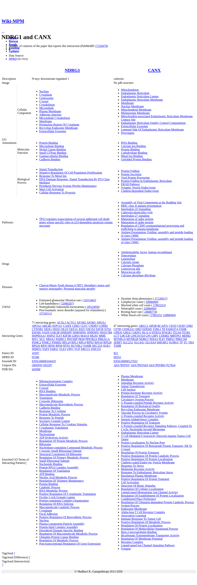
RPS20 (107, 342)
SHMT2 (36, 349)
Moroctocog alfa (130, 272)
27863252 (159, 305)
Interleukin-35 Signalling (136, 209)
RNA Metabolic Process (53, 490)
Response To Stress (132, 465)
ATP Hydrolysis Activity (53, 437)
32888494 (151, 301)
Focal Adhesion (48, 513)
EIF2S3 (90, 329)
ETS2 (107, 329)
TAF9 (45, 349)
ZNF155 (96, 349)
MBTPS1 (175, 335)
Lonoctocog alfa (130, 268)
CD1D (173, 325)
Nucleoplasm (47, 434)
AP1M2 (81, 322)
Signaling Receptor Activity (137, 382)
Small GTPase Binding (52, 152)
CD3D (181, 325)
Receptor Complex (132, 542)
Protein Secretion (131, 174)
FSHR (183, 329)
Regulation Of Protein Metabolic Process (63, 440)
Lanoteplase (128, 258)
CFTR (117, 329)
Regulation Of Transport (135, 396)
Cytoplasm (45, 94)
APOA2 (36, 325)
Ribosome (45, 444)
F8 (163, 329)
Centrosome (46, 98)
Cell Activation (130, 482)
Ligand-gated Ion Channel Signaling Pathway (148, 545)
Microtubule (46, 108)
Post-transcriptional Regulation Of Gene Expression (70, 543)
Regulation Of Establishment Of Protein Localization (152, 495)
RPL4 (82, 342)
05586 (35, 357)
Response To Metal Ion (52, 176)
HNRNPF (66, 332)
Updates (14, 51)
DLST (64, 329)
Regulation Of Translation (54, 470)
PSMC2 (36, 342)
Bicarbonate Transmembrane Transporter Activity (150, 535)
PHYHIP (72, 339)
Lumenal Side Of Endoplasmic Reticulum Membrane (152, 129)
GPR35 (118, 332)
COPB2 (103, 325)
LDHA (76, 335)
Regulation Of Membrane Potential (141, 538)
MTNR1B (132, 339)
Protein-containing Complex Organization (64, 500)
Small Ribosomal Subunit (54, 460)
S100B (87, 345)
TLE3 (62, 349)
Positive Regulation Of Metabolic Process (145, 522)
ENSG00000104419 (44, 361)
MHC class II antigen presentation (141, 205)
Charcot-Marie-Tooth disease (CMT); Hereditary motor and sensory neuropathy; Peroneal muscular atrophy (74, 287)
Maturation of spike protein (137, 219)
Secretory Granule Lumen (54, 421)
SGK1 (106, 345)
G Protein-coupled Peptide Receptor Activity (147, 402)
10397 (35, 353)
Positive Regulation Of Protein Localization (147, 459)
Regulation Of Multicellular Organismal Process (149, 528)
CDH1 (76, 325)
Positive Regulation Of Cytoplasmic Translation (67, 494)
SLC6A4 (150, 342)
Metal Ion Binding (132, 156)
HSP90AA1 (39, 335)
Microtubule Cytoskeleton (54, 118)
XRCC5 (85, 349)
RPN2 (90, 342)
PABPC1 (61, 339)
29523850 (92, 306)
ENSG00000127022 (126, 361)
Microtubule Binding (51, 146)
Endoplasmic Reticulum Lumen (140, 96)
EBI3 (139, 329)
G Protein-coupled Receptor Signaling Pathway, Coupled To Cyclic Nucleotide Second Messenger (156, 427)
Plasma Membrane (50, 111)
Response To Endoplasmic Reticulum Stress (147, 472)
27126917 (160, 298)
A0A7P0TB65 (157, 365)
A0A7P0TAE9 (139, 365)
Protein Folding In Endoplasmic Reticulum (146, 180)
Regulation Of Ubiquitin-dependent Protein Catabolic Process (157, 502)
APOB (153, 325)
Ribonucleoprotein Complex (56, 381)
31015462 (89, 300)
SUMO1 (174, 342)
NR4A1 (50, 339)
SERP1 (118, 342)
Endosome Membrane (134, 508)
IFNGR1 (167, 332)
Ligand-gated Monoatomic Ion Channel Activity (149, 492)
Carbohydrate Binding (134, 152)
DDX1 (48, 329)
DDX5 (57, 329)
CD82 (189, 325)
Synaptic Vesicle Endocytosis (138, 187)
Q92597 (47, 365)
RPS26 (36, 345)
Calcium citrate (130, 262)
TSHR (117, 345)
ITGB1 (186, 332)
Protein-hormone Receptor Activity (142, 392)
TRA (191, 342)
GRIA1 (127, 332)
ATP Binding (46, 474)
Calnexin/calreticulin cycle (137, 212)
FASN (46, 332)
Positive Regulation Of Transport (140, 422)
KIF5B (67, 335)
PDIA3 (153, 339)
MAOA (84, 335)
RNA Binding (129, 142)
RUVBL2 (76, 345)
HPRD (13, 58)
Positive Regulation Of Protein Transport (145, 479)
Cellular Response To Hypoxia (57, 192)
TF (181, 342)
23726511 (45, 313)
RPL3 (74, 342)
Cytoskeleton (47, 104)
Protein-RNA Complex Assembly (59, 467)
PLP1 (162, 339)
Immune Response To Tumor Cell (141, 518)
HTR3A (156, 332)
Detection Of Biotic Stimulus (138, 485)
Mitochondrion (130, 89)
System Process (130, 505)
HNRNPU (93, 332)
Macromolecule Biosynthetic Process (61, 404)
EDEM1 (147, 329)
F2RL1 (157, 329)
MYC (35, 339)
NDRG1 (72, 70)
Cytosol (43, 101)
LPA (148, 335)
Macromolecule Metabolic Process (59, 394)
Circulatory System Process (137, 399)
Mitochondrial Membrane (136, 109)
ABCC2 (143, 325)
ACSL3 (61, 322)
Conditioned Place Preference (138, 498)
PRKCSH (181, 339)
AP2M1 (91, 322)
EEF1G (73, 329)
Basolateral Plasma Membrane (139, 475)
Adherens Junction (50, 114)
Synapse (126, 548)
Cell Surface (128, 389)
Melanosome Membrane (135, 113)
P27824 (170, 365)
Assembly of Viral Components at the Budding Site (151, 202)
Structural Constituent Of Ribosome (60, 454)
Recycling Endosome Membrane (58, 127)
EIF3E (100, 329)
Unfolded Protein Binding (136, 159)
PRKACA (104, 339)
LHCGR (125, 335)
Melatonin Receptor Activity (138, 469)
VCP (77, 349)
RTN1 (66, 345)
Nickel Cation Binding (52, 149)
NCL (42, 339)
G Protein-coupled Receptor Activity (142, 416)
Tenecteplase (128, 255)
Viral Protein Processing (135, 177)
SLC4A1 (139, 342)
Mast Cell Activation (51, 189)
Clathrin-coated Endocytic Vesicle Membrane (148, 462)
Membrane (45, 121)
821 (116, 353)
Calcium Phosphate (132, 265)
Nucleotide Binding (50, 464)
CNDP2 (93, 325)
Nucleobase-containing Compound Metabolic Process (71, 447)
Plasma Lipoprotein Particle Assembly (62, 523)
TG (185, 342)
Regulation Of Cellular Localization (142, 489)
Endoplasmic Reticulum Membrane (142, 99)
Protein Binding (48, 142)
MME (102, 335)
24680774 (150, 311)
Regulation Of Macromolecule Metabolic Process (68, 533)
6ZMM (36, 369)
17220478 (101, 46)
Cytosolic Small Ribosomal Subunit (60, 450)
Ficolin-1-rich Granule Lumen (57, 497)
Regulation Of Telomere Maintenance (61, 480)
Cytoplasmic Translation (53, 427)
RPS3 (44, 345)
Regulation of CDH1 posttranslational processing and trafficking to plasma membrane (152, 227)
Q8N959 (37, 365)
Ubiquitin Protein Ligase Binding (59, 537)
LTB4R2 (164, 335)
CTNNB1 (37, 329)
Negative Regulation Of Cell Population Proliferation (70, 172)
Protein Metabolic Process (54, 414)
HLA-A (146, 332)
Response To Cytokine (52, 411)
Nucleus (44, 91)
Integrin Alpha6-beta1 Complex (140, 419)
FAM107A (172, 329)
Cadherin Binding (49, 159)
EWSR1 (36, 332)
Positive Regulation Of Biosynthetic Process (65, 517)
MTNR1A (120, 339)
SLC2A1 (128, 342)
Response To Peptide (51, 417)
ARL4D (47, 325)
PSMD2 (56, 342)
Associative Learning (133, 515)
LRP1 (155, 335)
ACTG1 (71, 322)
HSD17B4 (106, 332)
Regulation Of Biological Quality (140, 406)
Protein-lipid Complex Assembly (58, 527)
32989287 (67, 303)
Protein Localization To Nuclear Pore (143, 442)
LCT (116, 335)
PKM (81, 339)
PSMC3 (46, 342)
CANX (154, 70)
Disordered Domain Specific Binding (61, 530)
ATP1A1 (57, 325)
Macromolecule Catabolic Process (59, 507)
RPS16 (98, 342)
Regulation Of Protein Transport (140, 452)
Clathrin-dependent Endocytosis (140, 190)
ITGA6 (177, 332)
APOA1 (101, 322)
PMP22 (170, 339)
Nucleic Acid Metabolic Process (58, 477)
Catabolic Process (49, 487)
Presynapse (127, 132)
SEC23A (97, 345)
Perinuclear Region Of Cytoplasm (59, 124)
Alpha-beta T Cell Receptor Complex (143, 512)
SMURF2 (162, 342)
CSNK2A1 (128, 329)
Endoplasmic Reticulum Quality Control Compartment (153, 122)
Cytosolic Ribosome (51, 401)
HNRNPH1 (79, 332)
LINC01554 (138, 335)
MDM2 (186, 335)
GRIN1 (137, 332)
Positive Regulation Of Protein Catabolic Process (150, 455)
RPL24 (66, 342)
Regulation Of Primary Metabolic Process (64, 457)
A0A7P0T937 (122, 365)
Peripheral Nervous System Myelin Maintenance (68, 185)
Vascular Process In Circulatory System (144, 412)
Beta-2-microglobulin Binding (139, 532)
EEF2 (82, 329)
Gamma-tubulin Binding (53, 156)
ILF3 (59, 335)
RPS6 (51, 345)
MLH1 (94, 335)
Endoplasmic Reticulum (135, 93)
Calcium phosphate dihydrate (138, 275)
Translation (45, 397)
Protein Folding (130, 171)
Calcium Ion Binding (133, 146)
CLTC (84, 325)
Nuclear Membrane (132, 106)
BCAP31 (162, 325)
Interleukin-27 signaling (135, 215)
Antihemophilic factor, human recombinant (146, 252)
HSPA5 (51, 335)
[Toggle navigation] (2, 32)
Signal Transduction (51, 169)
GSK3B (55, 332)
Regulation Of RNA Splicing (56, 503)
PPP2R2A (91, 339)
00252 (117, 357)
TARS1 (54, 349)
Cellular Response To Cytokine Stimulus (63, 424)
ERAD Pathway (130, 184)
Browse (13, 41)
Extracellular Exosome (52, 131)
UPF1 (70, 349)
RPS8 (59, 345)
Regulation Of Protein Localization (141, 525)
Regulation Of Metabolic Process (58, 540)
